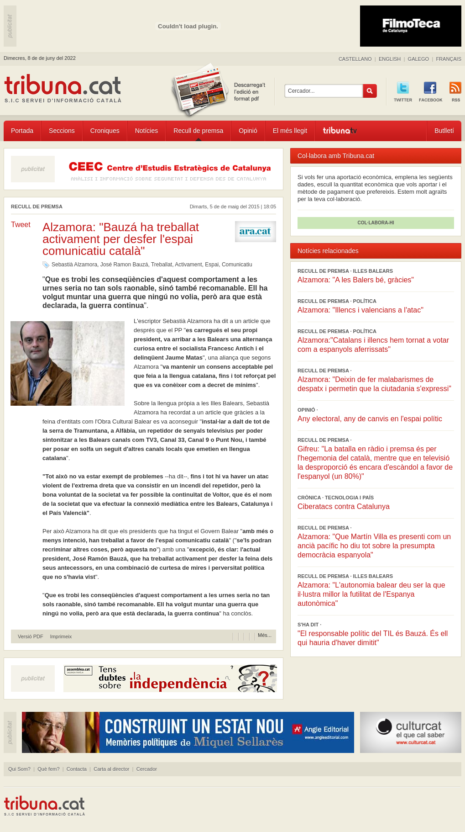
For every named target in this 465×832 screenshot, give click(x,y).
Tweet (21, 224)
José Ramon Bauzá (124, 264)
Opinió (248, 130)
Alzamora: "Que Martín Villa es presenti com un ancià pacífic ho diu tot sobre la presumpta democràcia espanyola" (374, 546)
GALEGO (418, 59)
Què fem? (48, 769)
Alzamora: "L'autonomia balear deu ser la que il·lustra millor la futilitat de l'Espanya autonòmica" (371, 594)
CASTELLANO (355, 59)
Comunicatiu (237, 264)
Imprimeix (61, 636)
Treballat (161, 264)
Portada (22, 130)
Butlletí (444, 130)
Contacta (77, 769)
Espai (212, 264)
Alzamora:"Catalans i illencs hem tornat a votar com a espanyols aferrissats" (373, 344)
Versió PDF (30, 636)
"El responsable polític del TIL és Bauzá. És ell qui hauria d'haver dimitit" (373, 638)
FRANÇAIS (448, 59)
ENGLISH (390, 59)
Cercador (146, 769)
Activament (188, 264)
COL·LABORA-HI (376, 222)
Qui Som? (19, 769)
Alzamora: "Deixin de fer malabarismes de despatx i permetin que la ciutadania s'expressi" (374, 384)
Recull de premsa (198, 130)
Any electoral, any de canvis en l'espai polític (370, 419)
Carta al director (111, 769)
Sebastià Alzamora (74, 264)
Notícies (146, 130)
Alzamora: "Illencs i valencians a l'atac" (360, 310)
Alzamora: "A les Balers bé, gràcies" (356, 280)
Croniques (105, 130)
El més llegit (290, 130)
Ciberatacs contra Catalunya (344, 506)
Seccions (62, 130)
